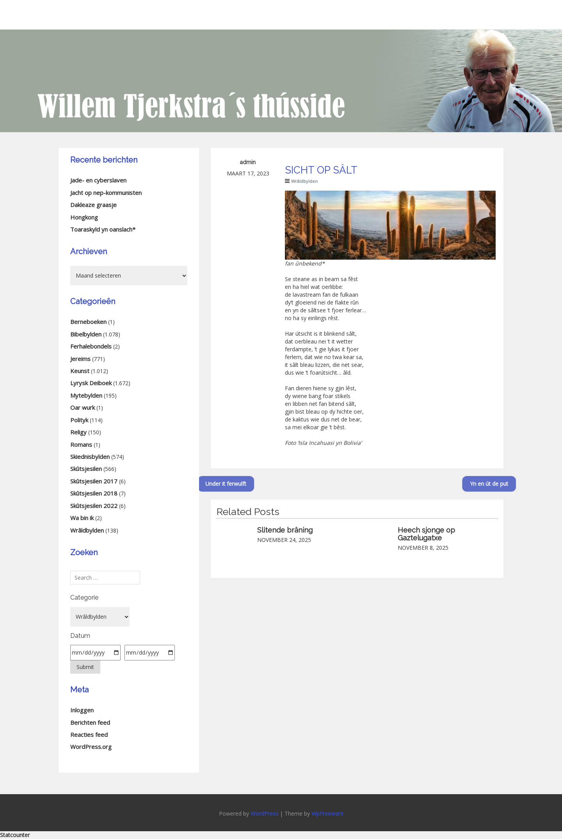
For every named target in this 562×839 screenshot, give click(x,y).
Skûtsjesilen (86, 469)
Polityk (79, 420)
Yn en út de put (505, 483)
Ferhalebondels (91, 346)
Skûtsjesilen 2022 (93, 506)
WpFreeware (327, 813)
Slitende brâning (285, 530)
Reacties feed (89, 734)
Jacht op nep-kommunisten (106, 192)
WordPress (264, 813)
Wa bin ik (82, 518)
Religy (78, 432)
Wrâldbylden (304, 181)
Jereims (80, 359)
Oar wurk (82, 407)
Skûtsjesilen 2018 (93, 493)
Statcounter (15, 835)
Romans (81, 444)
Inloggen (82, 710)
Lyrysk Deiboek (91, 383)
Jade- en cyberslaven (98, 180)
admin (248, 162)
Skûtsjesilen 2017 (93, 481)
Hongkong (84, 217)
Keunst (79, 371)
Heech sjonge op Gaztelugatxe (426, 534)
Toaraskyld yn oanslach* (102, 229)
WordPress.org (91, 746)
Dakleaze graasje (93, 205)
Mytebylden (86, 395)
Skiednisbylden (90, 456)
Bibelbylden (85, 334)
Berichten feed (90, 722)
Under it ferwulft (209, 483)
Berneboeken (88, 322)
